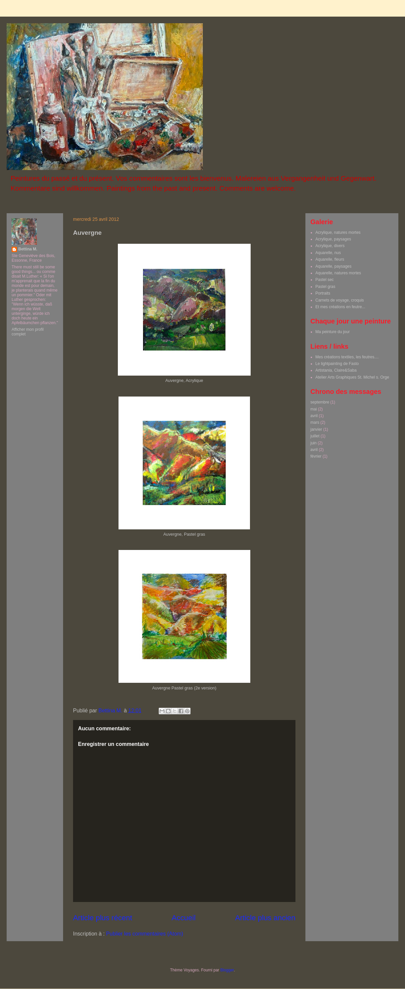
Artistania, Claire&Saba (336, 370)
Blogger (227, 970)
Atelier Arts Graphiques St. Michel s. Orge (352, 377)
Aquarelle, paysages (333, 266)
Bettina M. (27, 249)
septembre (319, 402)
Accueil (184, 918)
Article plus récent (102, 918)
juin (313, 443)
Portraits (322, 293)
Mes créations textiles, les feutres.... (347, 357)
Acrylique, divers (330, 245)
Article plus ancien (265, 918)
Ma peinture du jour (332, 331)
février (315, 456)
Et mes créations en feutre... (340, 307)
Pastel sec (324, 279)
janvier (316, 429)
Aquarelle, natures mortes (338, 273)
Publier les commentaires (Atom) (144, 934)
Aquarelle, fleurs (329, 259)
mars (314, 422)
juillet (314, 436)
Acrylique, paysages (333, 239)
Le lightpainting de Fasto (337, 363)
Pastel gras (325, 286)
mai (313, 409)
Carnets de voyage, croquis (339, 300)
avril (314, 415)
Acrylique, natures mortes (338, 232)
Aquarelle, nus (328, 252)
